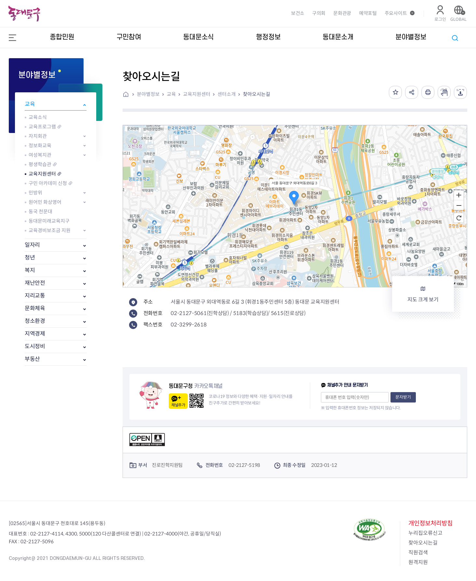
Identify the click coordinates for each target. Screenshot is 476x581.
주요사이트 (396, 13)
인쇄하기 (427, 92)
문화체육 (35, 308)
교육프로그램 (42, 127)
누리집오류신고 (425, 533)
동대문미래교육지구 (49, 221)
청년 (30, 257)
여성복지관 (40, 155)
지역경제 (35, 333)
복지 (30, 270)
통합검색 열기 (454, 38)
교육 (30, 104)
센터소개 (227, 94)
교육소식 (38, 117)
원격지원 (418, 562)
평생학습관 (40, 164)
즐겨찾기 (395, 92)
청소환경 (35, 321)
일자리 (32, 245)
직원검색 (418, 552)
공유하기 (411, 92)
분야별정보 (148, 94)
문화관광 (342, 13)
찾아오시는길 (256, 94)
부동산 (32, 359)
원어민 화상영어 (45, 202)
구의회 (318, 13)
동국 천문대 (40, 211)
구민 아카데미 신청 (48, 183)
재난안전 (35, 283)
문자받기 (403, 397)
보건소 (297, 13)
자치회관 (38, 136)
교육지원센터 (42, 174)
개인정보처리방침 (430, 523)
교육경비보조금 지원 (50, 230)
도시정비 (35, 346)
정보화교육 (40, 145)
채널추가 (178, 405)
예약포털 (368, 13)
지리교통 (35, 295)
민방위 (35, 193)
